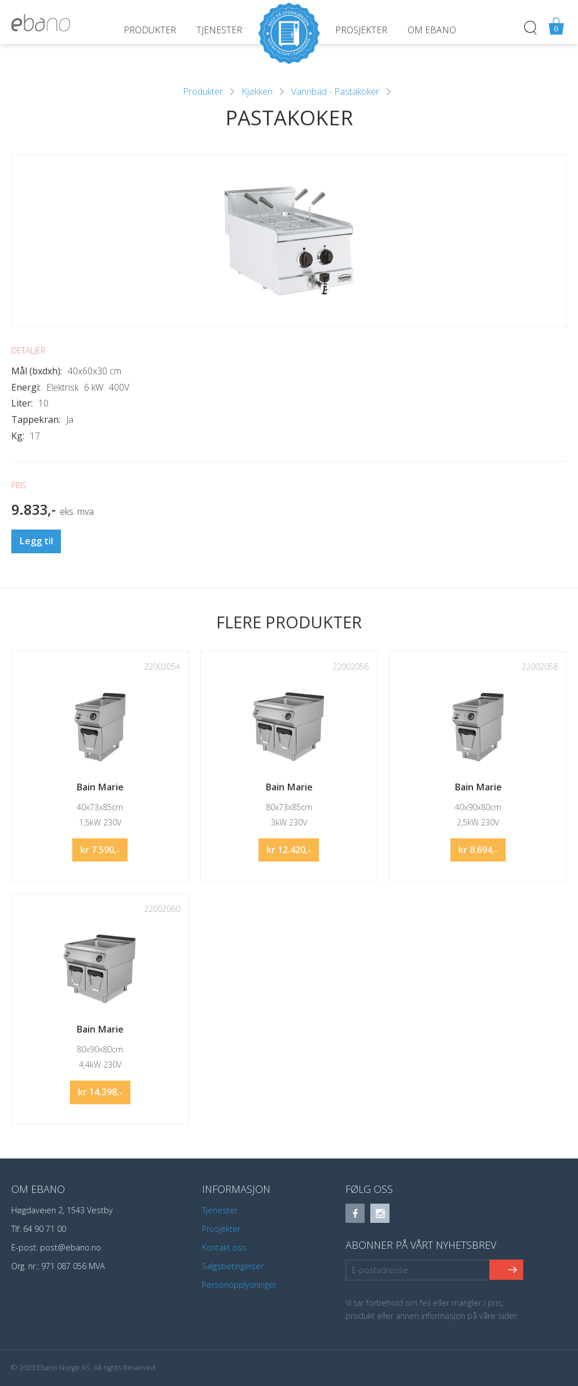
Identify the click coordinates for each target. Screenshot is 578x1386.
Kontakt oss (224, 1247)
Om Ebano (432, 30)
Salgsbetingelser (233, 1266)
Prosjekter (361, 30)
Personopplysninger (239, 1284)
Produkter (150, 30)
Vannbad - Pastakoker (335, 91)
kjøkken (257, 91)
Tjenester (219, 30)
